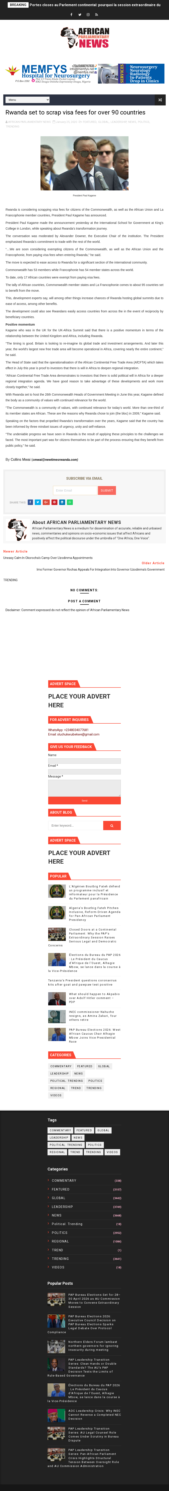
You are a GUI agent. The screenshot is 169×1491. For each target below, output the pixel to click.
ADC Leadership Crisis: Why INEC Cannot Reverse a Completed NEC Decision (94, 1414)
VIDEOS (56, 1095)
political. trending (66, 1080)
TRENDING (12, 126)
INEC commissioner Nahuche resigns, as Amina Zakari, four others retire (93, 1015)
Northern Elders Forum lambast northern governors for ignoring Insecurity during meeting (93, 1345)
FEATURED (89, 121)
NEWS (132, 121)
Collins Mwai (20, 459)
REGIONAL (58, 1088)
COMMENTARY (61, 1066)
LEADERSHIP (119, 121)
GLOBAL (103, 121)
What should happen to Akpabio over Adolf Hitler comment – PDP (94, 998)
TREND (76, 1088)
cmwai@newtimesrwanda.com (55, 459)
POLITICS (143, 121)
